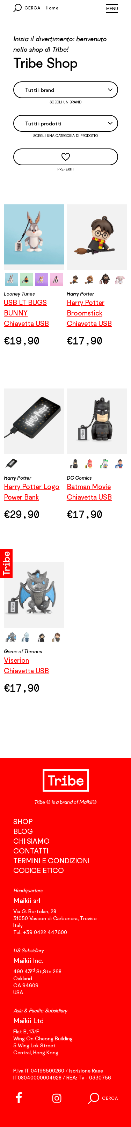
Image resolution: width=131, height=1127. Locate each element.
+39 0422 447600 (45, 932)
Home (52, 7)
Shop (22, 821)
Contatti (30, 850)
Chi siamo (31, 841)
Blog (23, 831)
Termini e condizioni (51, 860)
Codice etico (38, 870)
